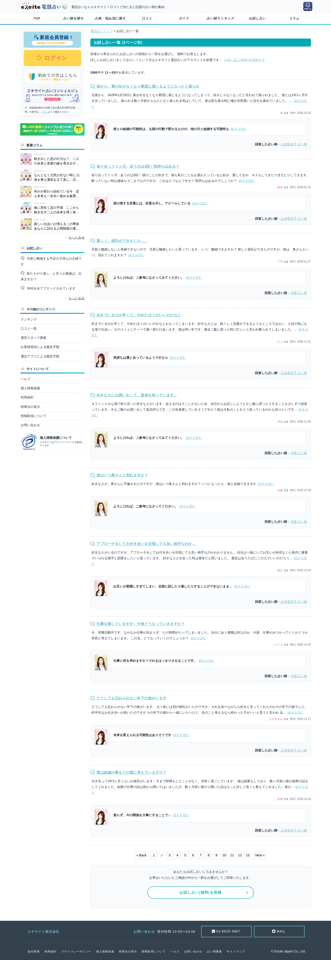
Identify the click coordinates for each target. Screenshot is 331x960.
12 (240, 855)
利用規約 (27, 397)
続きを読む (239, 129)
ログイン (55, 58)
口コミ (147, 18)
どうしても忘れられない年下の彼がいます (131, 698)
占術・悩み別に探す (110, 18)
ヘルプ (25, 379)
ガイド (184, 18)
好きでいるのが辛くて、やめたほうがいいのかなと (139, 315)
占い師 (294, 144)
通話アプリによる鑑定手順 (40, 356)
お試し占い (257, 18)
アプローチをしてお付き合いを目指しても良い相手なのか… (146, 544)
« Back (141, 855)
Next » (260, 855)
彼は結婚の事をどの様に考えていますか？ (131, 772)
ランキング (29, 319)
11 (232, 855)
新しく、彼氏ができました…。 (122, 241)
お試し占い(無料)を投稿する (244, 60)
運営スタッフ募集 (33, 337)
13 (248, 855)
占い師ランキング (220, 18)
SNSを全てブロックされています (50, 288)
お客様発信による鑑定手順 (40, 347)
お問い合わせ (30, 425)
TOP (36, 18)
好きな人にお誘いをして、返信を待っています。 (137, 395)
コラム (294, 18)
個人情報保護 (30, 388)
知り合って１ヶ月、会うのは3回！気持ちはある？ (138, 166)
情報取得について (33, 416)
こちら (44, 112)
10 (224, 855)
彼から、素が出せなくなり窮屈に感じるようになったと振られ (148, 86)
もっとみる (76, 237)
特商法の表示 (30, 407)
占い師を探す (73, 18)
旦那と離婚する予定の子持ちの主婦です (51, 261)
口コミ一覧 (29, 328)
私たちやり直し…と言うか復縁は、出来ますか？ (51, 276)
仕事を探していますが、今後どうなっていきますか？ (141, 624)
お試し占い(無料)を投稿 (201, 892)
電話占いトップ (101, 31)
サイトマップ (236, 951)
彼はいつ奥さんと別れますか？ (122, 475)
